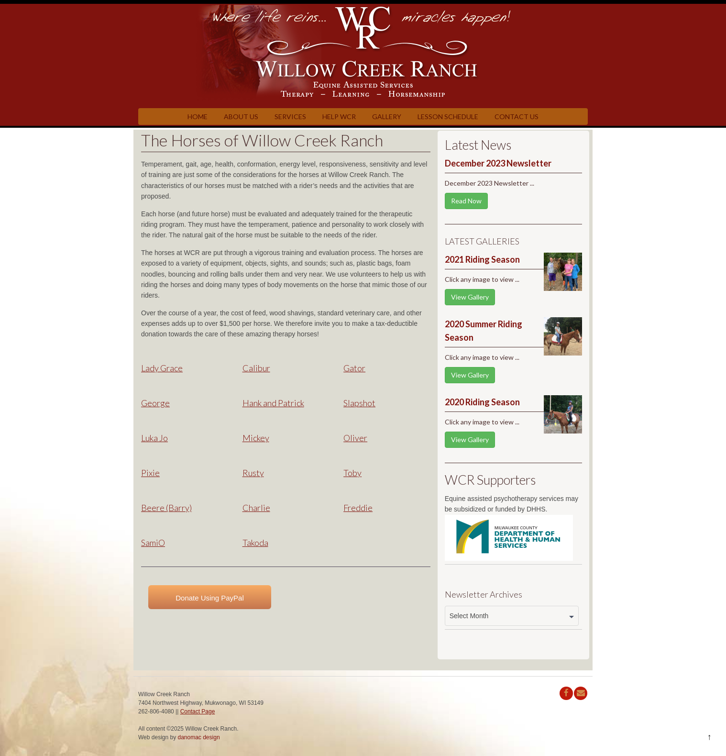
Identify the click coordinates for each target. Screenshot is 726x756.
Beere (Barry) (166, 507)
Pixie (150, 472)
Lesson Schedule (448, 116)
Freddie (358, 507)
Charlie (256, 507)
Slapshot (359, 403)
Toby (352, 472)
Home (197, 116)
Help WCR (339, 116)
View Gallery (470, 297)
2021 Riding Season (482, 259)
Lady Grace (162, 368)
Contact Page (197, 711)
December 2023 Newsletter (498, 163)
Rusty (253, 472)
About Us (241, 116)
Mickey (255, 438)
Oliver (355, 438)
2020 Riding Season (482, 402)
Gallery (386, 116)
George (155, 403)
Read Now (466, 201)
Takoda (255, 542)
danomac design (199, 737)
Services (290, 116)
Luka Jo (154, 438)
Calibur (256, 368)
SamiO (153, 542)
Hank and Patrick (273, 403)
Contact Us (517, 116)
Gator (354, 368)
